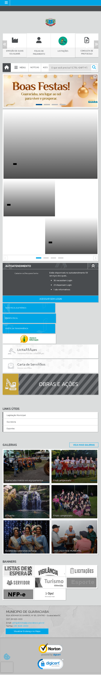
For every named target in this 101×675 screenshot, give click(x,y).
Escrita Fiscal (59, 270)
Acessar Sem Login (50, 261)
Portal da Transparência (16, 280)
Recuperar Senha (31, 235)
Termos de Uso (50, 668)
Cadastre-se (19, 235)
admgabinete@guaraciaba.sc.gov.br (28, 565)
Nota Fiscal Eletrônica (15, 270)
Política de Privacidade (50, 671)
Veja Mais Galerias (83, 387)
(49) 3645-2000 (21, 568)
